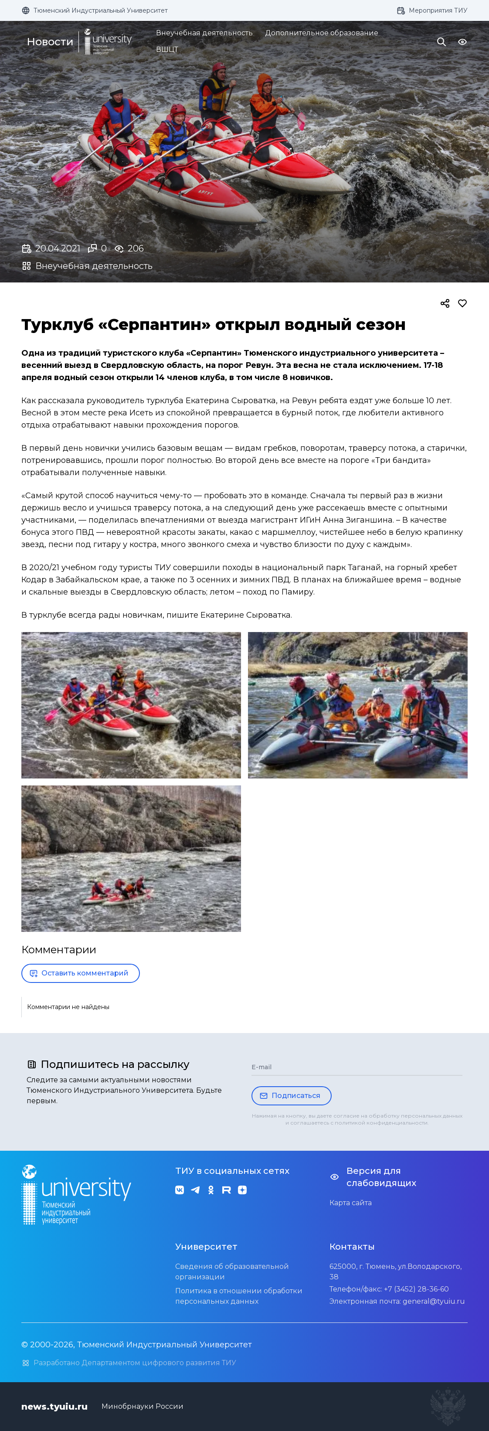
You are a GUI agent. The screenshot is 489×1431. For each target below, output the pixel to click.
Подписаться (289, 1095)
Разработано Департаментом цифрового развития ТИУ (128, 1363)
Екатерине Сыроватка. (246, 615)
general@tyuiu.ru (434, 1301)
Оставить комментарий (79, 973)
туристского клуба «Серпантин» (172, 353)
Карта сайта (350, 1203)
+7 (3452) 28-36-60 (416, 1289)
